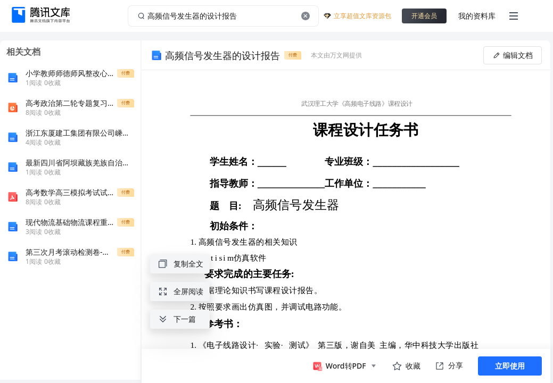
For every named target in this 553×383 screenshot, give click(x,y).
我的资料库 (477, 16)
